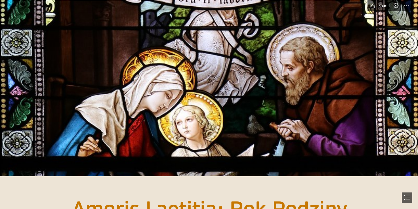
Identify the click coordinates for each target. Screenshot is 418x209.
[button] (379, 5)
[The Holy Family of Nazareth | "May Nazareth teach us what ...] (209, 88)
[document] (209, 104)
